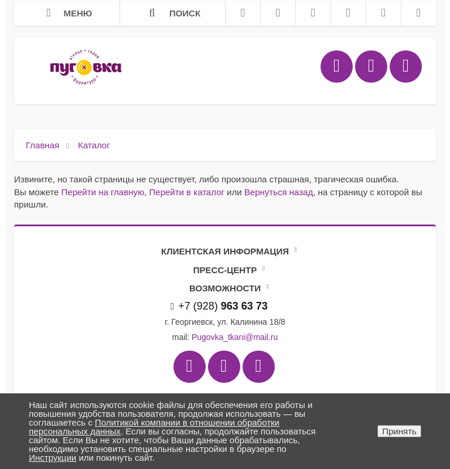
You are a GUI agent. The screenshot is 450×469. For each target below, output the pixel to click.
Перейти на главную (103, 192)
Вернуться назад (278, 192)
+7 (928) (219, 306)
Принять (399, 431)
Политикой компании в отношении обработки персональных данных (154, 426)
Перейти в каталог (186, 192)
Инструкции (52, 458)
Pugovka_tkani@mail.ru (235, 337)
